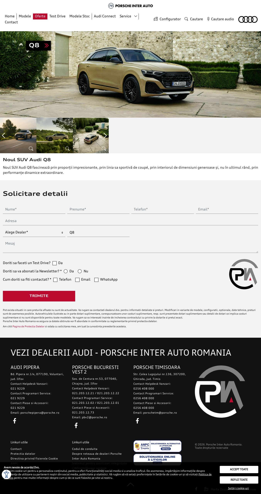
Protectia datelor (23, 454)
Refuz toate (239, 480)
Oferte (40, 16)
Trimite (38, 296)
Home (10, 16)
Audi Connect (105, 16)
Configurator (167, 19)
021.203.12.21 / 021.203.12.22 (95, 393)
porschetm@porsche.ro (160, 413)
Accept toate (239, 469)
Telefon (65, 279)
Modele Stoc (79, 16)
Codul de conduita (85, 449)
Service (125, 16)
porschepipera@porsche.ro (39, 413)
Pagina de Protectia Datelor (29, 326)
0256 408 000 (143, 388)
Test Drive (57, 16)
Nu (86, 271)
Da (60, 263)
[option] (18, 135)
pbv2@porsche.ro (94, 417)
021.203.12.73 (83, 412)
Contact (11, 22)
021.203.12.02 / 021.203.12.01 (95, 403)
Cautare (193, 19)
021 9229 (18, 388)
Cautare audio (220, 19)
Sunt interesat (38, 45)
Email (85, 279)
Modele (25, 16)
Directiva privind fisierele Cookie (34, 458)
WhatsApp (109, 279)
